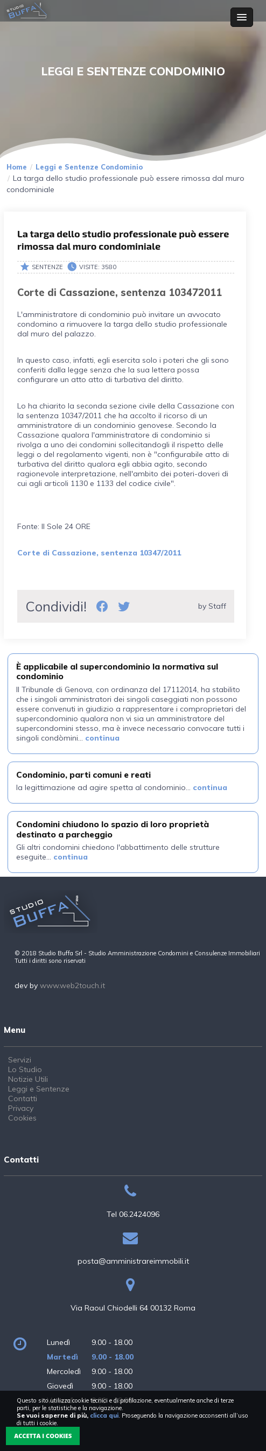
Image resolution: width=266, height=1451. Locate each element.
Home (16, 167)
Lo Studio (25, 1069)
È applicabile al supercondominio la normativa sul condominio (117, 671)
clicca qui (104, 1415)
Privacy (20, 1108)
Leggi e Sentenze (38, 1089)
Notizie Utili (28, 1079)
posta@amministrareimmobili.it (133, 1261)
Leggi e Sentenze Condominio (89, 167)
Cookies (22, 1118)
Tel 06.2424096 (133, 1214)
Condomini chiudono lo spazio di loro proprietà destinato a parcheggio (112, 829)
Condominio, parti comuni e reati (83, 775)
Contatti (22, 1098)
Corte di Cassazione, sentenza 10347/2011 (99, 553)
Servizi (19, 1060)
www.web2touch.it (72, 985)
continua (102, 738)
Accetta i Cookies (43, 1436)
